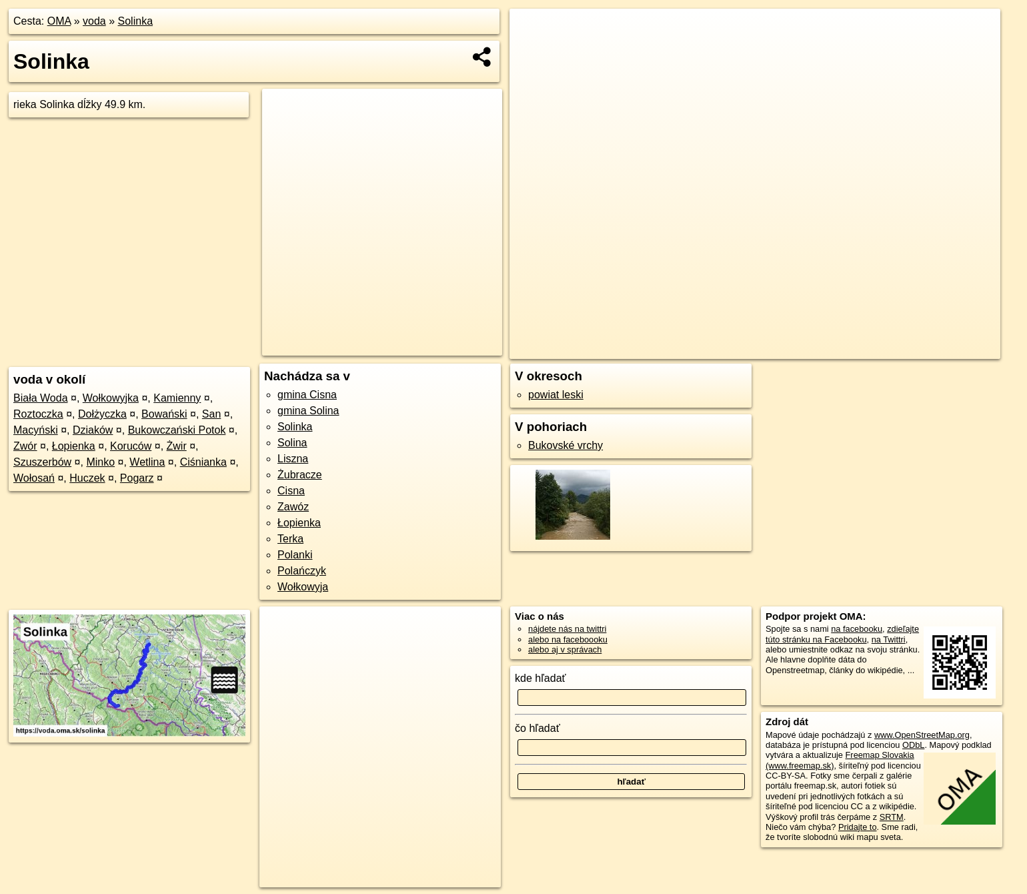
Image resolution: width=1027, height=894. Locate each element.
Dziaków (93, 430)
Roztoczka (38, 414)
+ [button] (532, 31)
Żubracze (299, 474)
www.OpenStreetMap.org (922, 735)
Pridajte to (857, 827)
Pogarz (137, 478)
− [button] (532, 52)
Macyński (35, 430)
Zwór (25, 446)
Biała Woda (40, 398)
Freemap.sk (855, 349)
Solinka (135, 21)
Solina (292, 442)
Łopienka (73, 446)
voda (94, 21)
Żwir (177, 446)
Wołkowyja (302, 586)
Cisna (291, 490)
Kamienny (177, 398)
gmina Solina (308, 410)
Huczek (87, 478)
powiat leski (556, 394)
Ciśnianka (203, 462)
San (211, 414)
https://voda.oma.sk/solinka (948, 349)
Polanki (294, 554)
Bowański (164, 414)
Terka (290, 538)
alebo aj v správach (565, 649)
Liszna (292, 458)
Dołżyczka (102, 414)
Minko (100, 462)
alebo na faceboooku (568, 639)
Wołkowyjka (111, 398)
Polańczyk (301, 570)
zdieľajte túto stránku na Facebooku (842, 634)
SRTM (892, 817)
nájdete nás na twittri (567, 629)
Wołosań (34, 478)
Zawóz (293, 506)
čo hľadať (537, 728)
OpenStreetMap (786, 349)
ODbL (913, 745)
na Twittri (889, 639)
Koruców (130, 446)
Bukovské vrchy (565, 445)
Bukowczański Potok (177, 430)
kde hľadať (540, 678)
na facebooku (856, 629)
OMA (59, 21)
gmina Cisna (307, 394)
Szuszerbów (42, 462)
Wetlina (147, 462)
